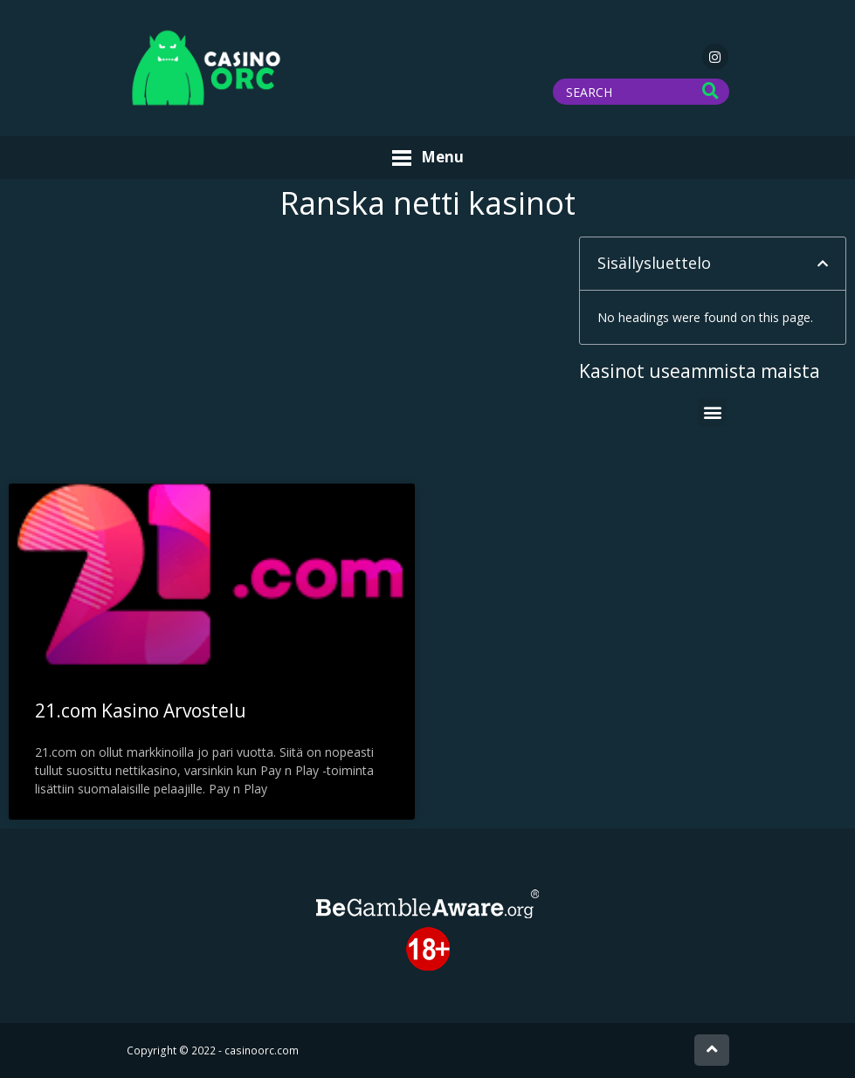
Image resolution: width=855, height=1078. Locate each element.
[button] (822, 263)
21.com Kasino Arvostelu (140, 710)
